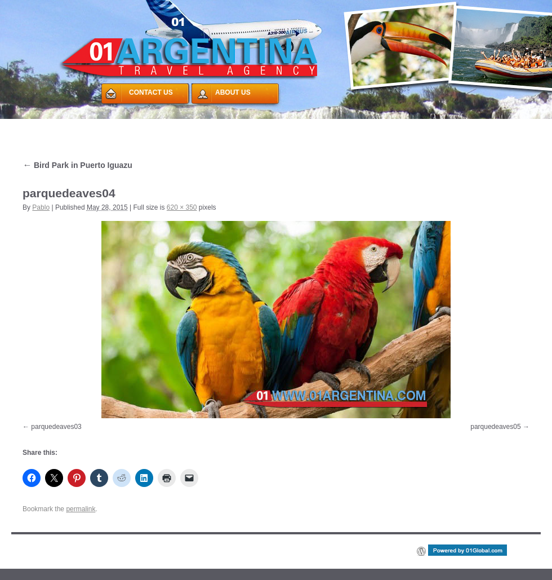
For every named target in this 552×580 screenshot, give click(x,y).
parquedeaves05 (495, 427)
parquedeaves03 (56, 427)
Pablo (41, 207)
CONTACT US (151, 92)
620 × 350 (182, 207)
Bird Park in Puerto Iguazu (77, 165)
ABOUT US (233, 92)
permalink (80, 509)
